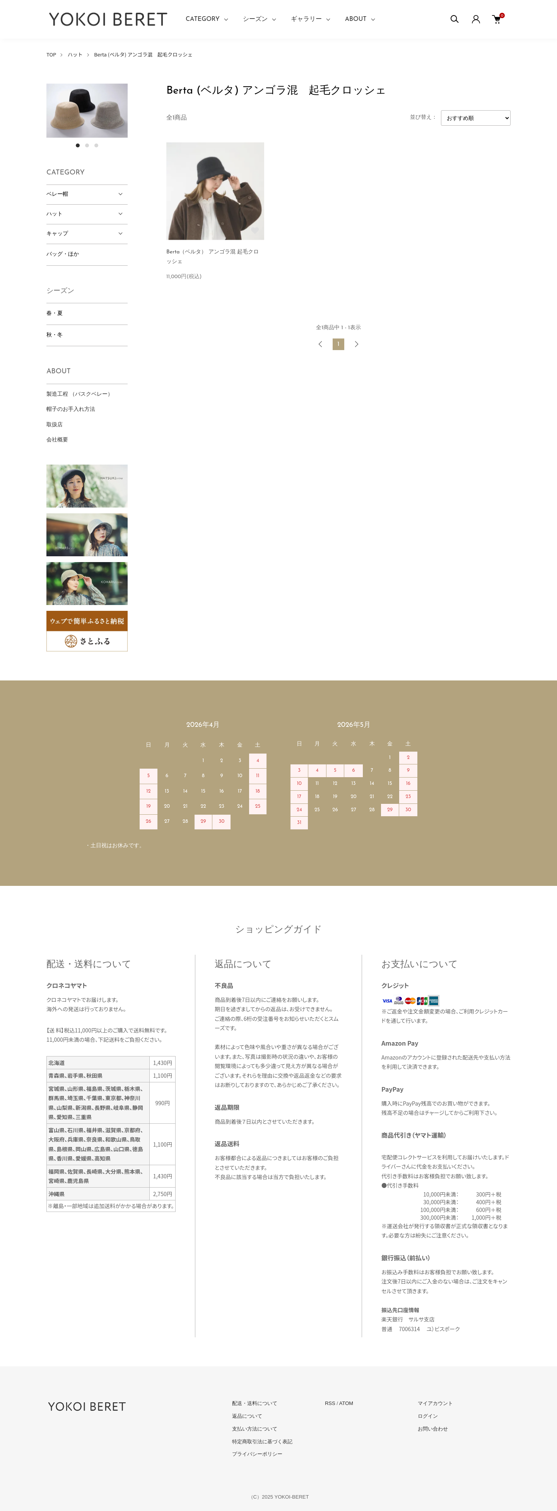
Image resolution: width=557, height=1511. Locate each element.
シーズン (255, 19)
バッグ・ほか (62, 254)
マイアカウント (435, 1403)
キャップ (57, 234)
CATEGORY (203, 19)
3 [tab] (96, 145)
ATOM (346, 1403)
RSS (330, 1403)
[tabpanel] (87, 111)
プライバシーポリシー (257, 1454)
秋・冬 (54, 335)
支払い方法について (254, 1429)
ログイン (428, 1416)
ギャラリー (306, 19)
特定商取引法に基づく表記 (262, 1441)
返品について (247, 1416)
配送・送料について (254, 1403)
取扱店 (54, 425)
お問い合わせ (433, 1429)
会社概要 (57, 440)
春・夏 (54, 313)
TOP (51, 54)
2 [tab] (87, 145)
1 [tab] (78, 145)
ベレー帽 (57, 194)
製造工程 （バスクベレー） (79, 394)
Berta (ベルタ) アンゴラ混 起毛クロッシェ (143, 54)
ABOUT (356, 19)
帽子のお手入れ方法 (70, 409)
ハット (75, 54)
